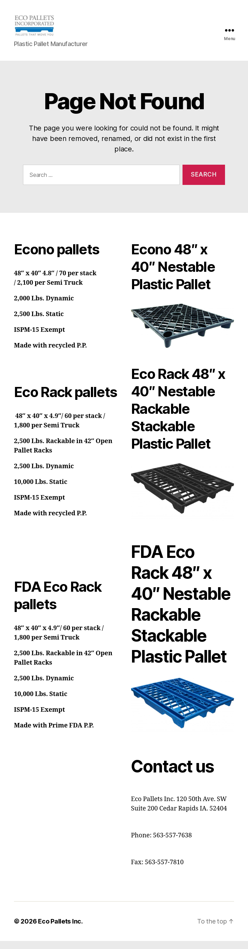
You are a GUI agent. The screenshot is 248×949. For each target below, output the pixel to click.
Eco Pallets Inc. (60, 929)
